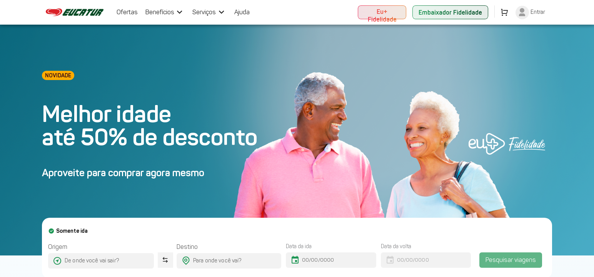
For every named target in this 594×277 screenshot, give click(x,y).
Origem (57, 246)
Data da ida (299, 246)
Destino (187, 246)
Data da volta (396, 246)
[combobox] (94, 260)
